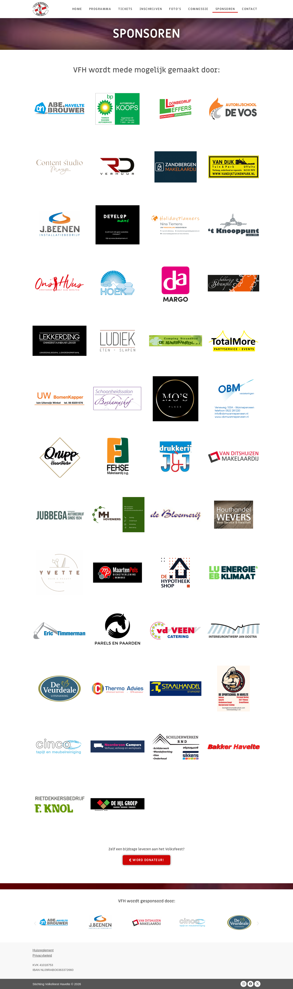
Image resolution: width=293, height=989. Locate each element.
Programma (100, 9)
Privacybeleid (42, 955)
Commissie (198, 9)
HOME (77, 9)
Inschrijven (151, 9)
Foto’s (175, 9)
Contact (249, 9)
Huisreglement (43, 950)
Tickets (125, 9)
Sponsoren (225, 9)
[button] (35, 923)
